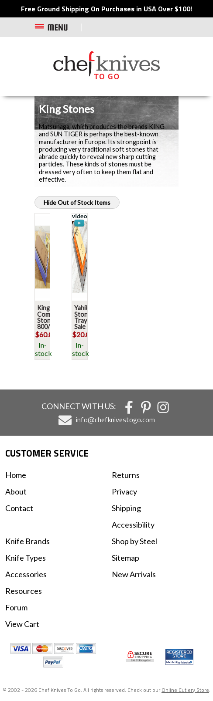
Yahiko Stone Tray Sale (83, 317)
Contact (19, 508)
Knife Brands (27, 541)
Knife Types (25, 557)
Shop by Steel (134, 541)
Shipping (126, 508)
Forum (16, 607)
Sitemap (125, 557)
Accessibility (133, 524)
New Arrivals (134, 574)
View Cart (22, 624)
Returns (126, 475)
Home (15, 475)
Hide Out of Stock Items (77, 202)
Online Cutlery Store (185, 690)
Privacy (124, 491)
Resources (23, 591)
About (16, 491)
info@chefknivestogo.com (115, 419)
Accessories (26, 574)
